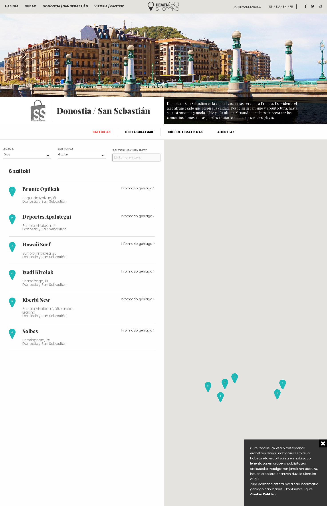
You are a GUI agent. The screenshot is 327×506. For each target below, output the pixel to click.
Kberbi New (36, 299)
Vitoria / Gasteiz (109, 6)
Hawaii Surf (36, 244)
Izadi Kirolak (37, 272)
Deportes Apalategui (46, 216)
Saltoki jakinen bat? (129, 150)
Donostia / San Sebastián (65, 6)
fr (291, 6)
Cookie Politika (262, 494)
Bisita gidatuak (139, 132)
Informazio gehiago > (138, 188)
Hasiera (11, 6)
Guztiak (63, 154)
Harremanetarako (247, 6)
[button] (282, 384)
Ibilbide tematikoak (185, 132)
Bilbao (30, 6)
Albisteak (226, 132)
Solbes (30, 331)
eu (278, 6)
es (271, 6)
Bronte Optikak (40, 189)
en (285, 6)
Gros (7, 154)
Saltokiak (102, 132)
